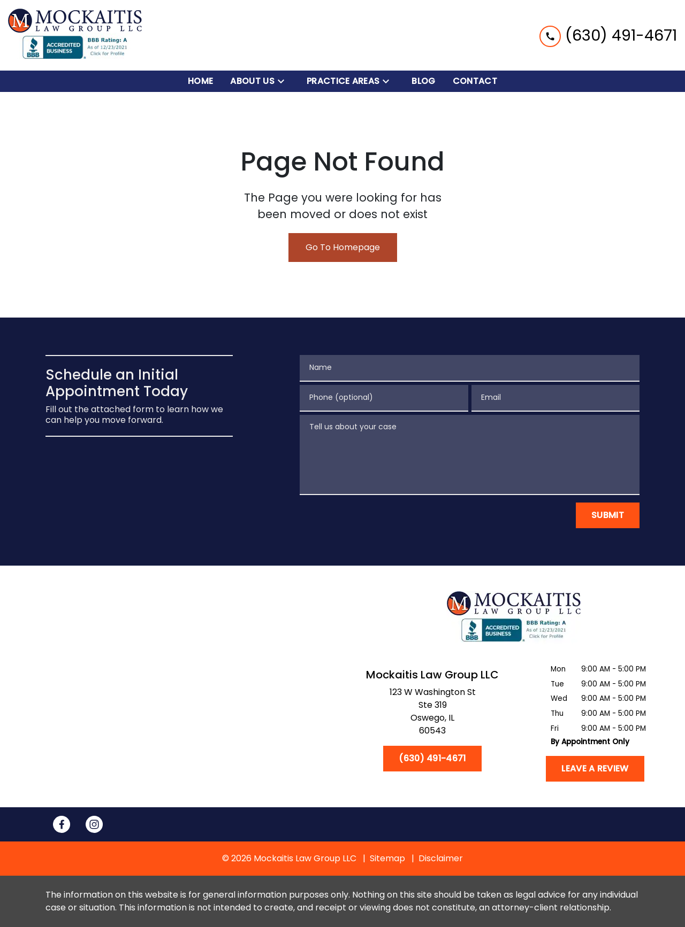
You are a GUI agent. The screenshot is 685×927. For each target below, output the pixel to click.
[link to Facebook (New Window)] (61, 824)
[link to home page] (75, 35)
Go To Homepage (343, 247)
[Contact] (474, 81)
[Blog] (423, 81)
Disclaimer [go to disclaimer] (440, 858)
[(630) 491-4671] (432, 758)
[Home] (200, 81)
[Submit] (608, 515)
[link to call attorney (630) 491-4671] (608, 35)
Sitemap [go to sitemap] (387, 858)
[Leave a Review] (595, 769)
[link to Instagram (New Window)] (94, 824)
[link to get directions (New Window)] (432, 713)
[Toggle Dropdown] (284, 81)
